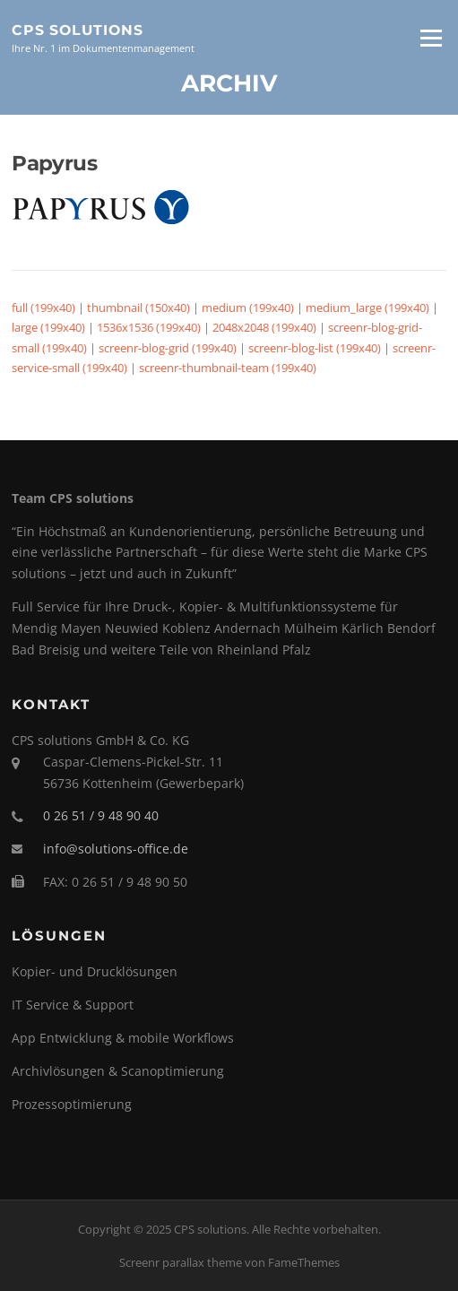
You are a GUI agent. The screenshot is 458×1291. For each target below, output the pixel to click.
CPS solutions (77, 29)
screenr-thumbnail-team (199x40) (227, 368)
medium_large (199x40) (367, 307)
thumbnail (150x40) (138, 307)
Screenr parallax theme (180, 1262)
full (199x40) (43, 307)
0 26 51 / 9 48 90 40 (101, 815)
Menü (430, 38)
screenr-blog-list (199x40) (314, 348)
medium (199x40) (248, 307)
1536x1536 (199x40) (149, 327)
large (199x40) (48, 327)
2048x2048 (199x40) (264, 327)
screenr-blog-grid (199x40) (168, 348)
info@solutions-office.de (115, 848)
